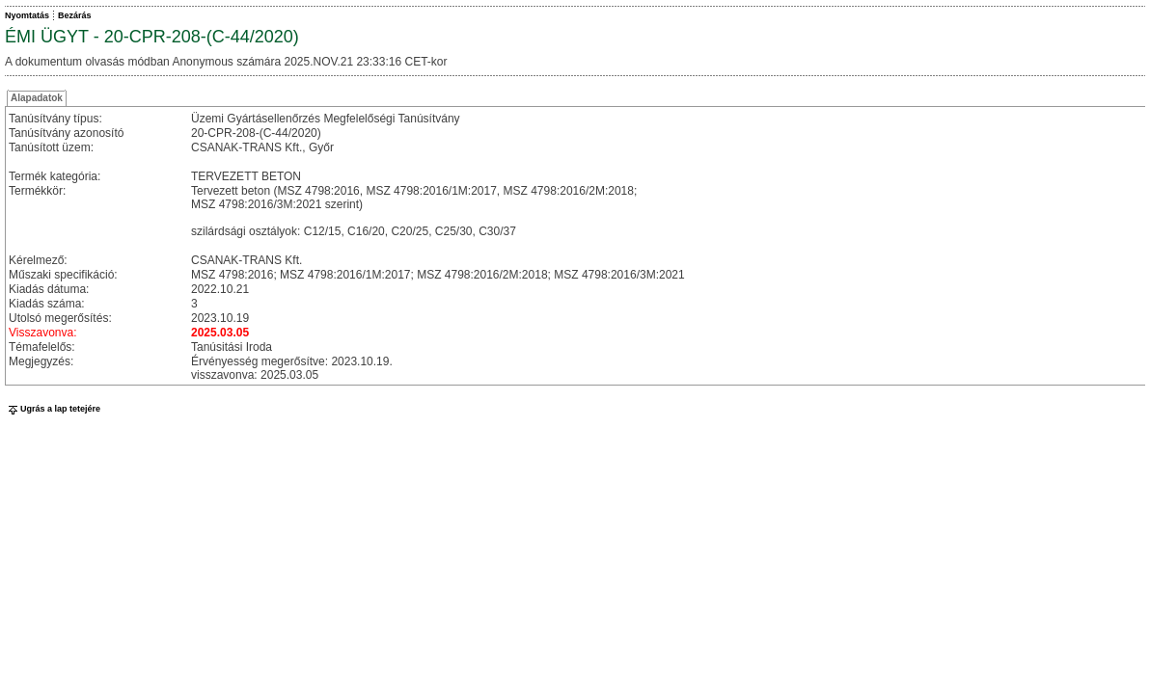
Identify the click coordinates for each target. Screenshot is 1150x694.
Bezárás (75, 15)
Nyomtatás (27, 15)
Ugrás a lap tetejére (52, 409)
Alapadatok (37, 98)
